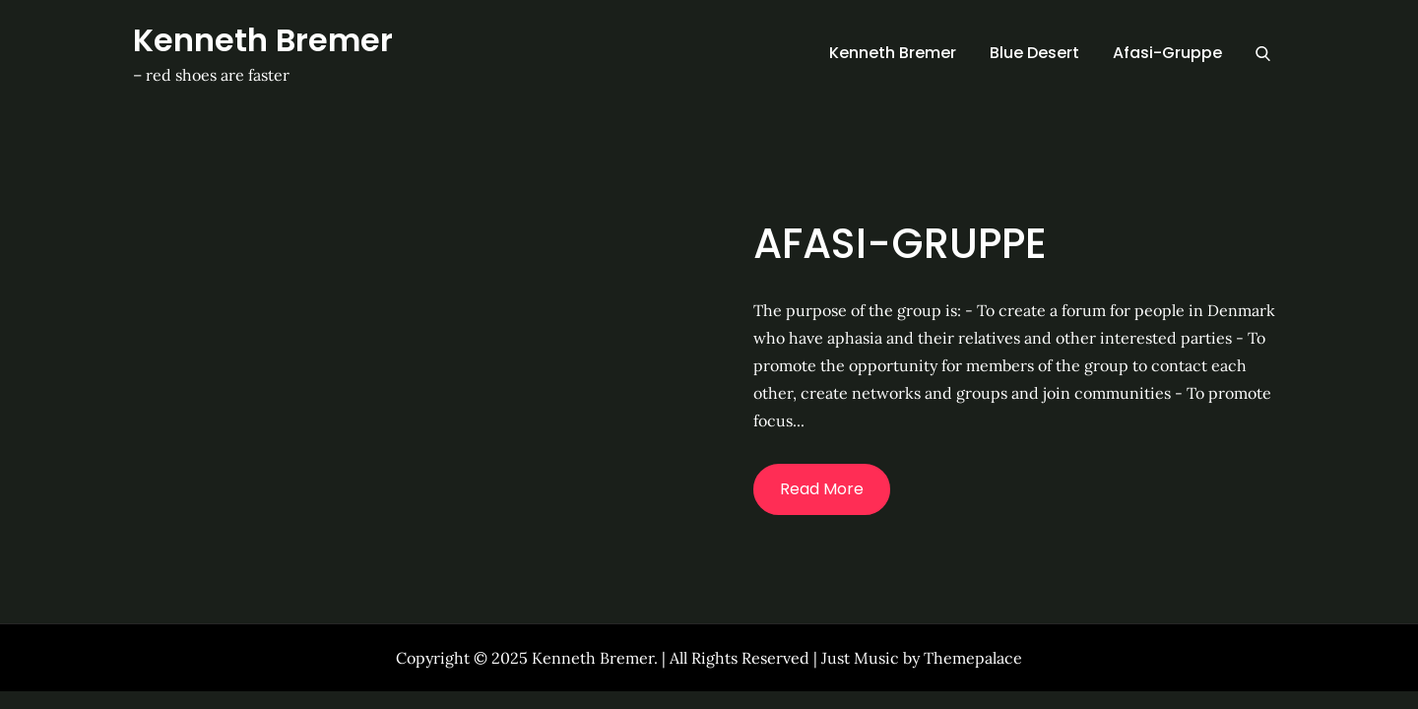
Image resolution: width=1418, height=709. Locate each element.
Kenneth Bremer (263, 40)
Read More (822, 489)
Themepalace (973, 658)
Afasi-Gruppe (1167, 52)
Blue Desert (1034, 52)
